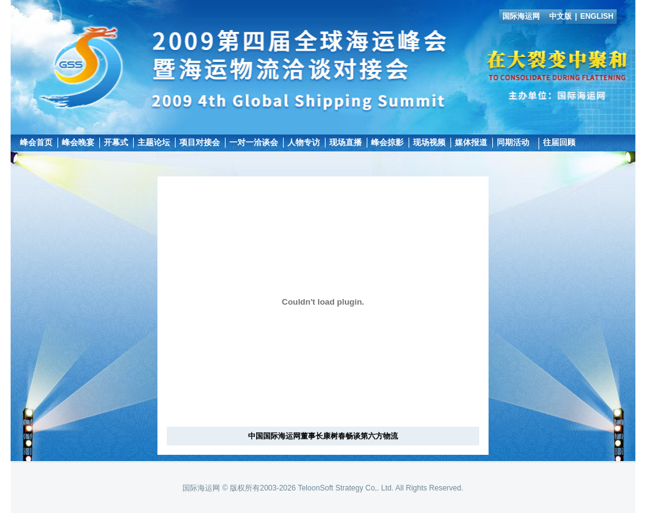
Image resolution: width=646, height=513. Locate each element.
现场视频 (429, 142)
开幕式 (116, 142)
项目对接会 (199, 142)
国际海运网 (521, 16)
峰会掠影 (387, 142)
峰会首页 (36, 142)
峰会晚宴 (78, 142)
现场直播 (345, 142)
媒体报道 (471, 142)
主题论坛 (153, 142)
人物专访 (303, 142)
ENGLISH (597, 16)
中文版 (560, 16)
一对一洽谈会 (253, 142)
